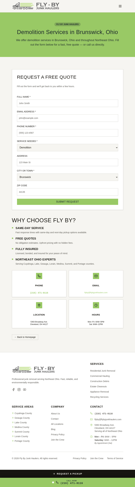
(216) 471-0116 (39, 292)
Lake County (19, 422)
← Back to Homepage (25, 337)
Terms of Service (115, 458)
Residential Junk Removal (102, 371)
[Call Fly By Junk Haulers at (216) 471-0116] (67, 482)
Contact (54, 419)
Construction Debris (99, 381)
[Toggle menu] (120, 6)
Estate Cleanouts (98, 386)
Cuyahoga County (22, 413)
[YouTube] (24, 389)
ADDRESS (22, 156)
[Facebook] (13, 389)
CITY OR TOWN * (25, 170)
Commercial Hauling (100, 376)
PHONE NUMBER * (26, 126)
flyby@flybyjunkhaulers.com (95, 293)
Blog (53, 429)
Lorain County (20, 436)
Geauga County (21, 418)
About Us (55, 413)
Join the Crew (57, 440)
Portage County (21, 441)
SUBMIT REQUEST (67, 201)
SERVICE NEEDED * (27, 141)
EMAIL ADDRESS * (26, 111)
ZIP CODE (22, 185)
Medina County (20, 427)
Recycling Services (99, 397)
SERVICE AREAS (23, 406)
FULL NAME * (23, 97)
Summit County (21, 432)
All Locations (57, 424)
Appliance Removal (99, 391)
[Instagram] (19, 389)
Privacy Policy (57, 434)
